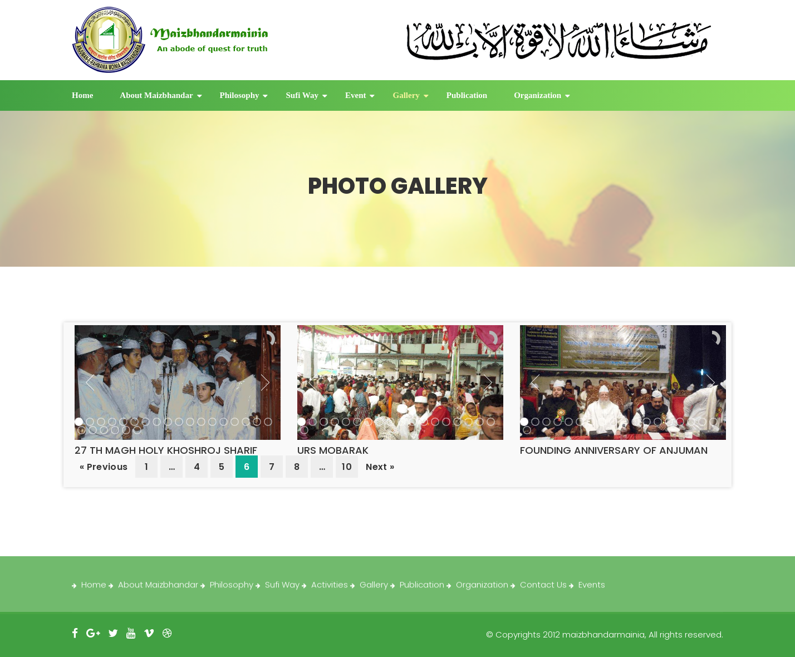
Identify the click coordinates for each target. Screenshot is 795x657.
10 (347, 466)
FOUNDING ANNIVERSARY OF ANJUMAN (614, 450)
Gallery (405, 95)
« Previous (103, 466)
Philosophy (239, 95)
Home (82, 95)
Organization (537, 95)
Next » (380, 466)
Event (355, 95)
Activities (329, 589)
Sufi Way (302, 95)
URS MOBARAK (333, 450)
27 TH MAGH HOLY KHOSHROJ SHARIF (166, 450)
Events (591, 589)
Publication (466, 95)
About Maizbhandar (156, 95)
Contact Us (543, 589)
